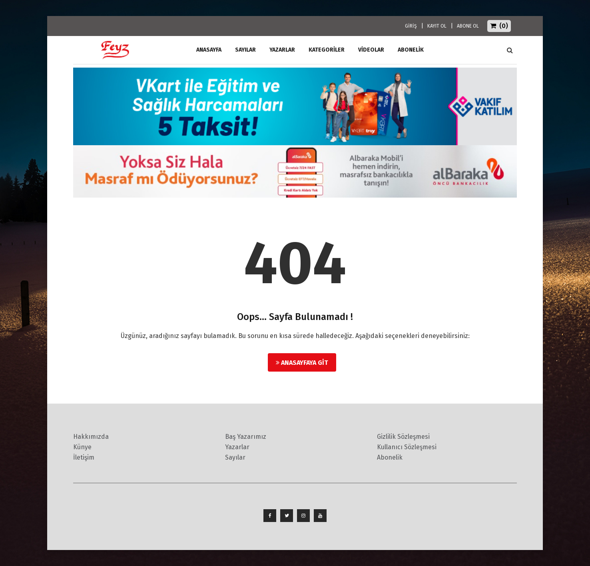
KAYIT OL (436, 26)
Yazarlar (282, 49)
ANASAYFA (208, 49)
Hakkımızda (91, 436)
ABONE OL (468, 26)
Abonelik (390, 457)
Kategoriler (327, 49)
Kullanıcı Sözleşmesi (407, 447)
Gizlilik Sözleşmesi (403, 436)
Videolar (371, 49)
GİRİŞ (411, 26)
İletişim (83, 457)
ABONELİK (411, 49)
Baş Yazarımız (245, 436)
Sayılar (245, 49)
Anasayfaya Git (302, 362)
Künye (82, 447)
